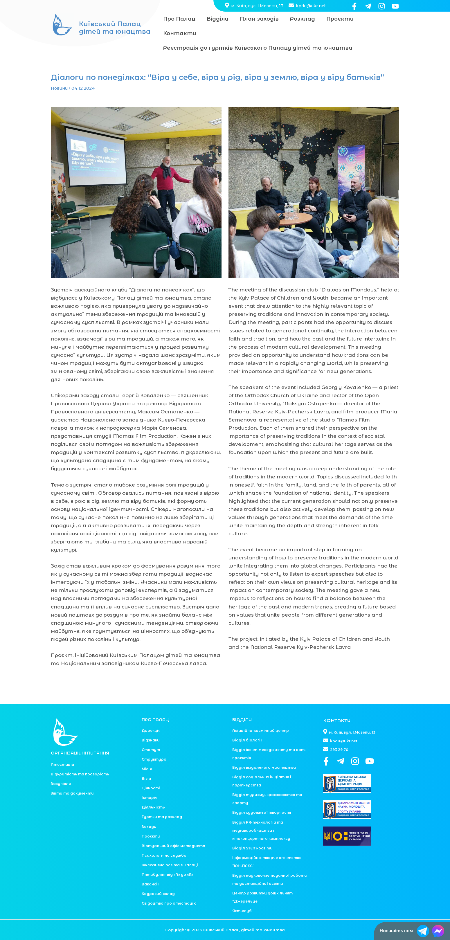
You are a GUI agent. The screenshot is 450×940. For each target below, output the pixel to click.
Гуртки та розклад (162, 802)
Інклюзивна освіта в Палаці (170, 850)
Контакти (376, 19)
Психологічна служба (164, 841)
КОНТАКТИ (338, 706)
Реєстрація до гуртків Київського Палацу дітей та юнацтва (257, 33)
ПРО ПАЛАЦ (155, 705)
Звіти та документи (72, 779)
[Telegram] (368, 6)
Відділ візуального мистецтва (264, 753)
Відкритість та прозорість (80, 759)
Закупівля (61, 769)
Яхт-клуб (242, 896)
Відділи (216, 19)
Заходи (149, 812)
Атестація (62, 750)
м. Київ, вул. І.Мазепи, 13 (254, 5)
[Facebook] (354, 6)
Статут (151, 735)
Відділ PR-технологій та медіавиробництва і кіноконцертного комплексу (261, 816)
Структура (154, 745)
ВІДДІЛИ (242, 705)
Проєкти (336, 19)
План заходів (256, 19)
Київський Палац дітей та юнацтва (115, 20)
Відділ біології (247, 725)
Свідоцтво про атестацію (169, 889)
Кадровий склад (158, 879)
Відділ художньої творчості (261, 798)
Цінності (151, 773)
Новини (59, 73)
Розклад (299, 19)
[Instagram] (382, 6)
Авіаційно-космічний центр (260, 716)
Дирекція (151, 716)
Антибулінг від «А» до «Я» (167, 860)
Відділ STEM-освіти (252, 833)
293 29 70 (335, 735)
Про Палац (179, 19)
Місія (147, 754)
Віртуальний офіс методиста (173, 831)
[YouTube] (395, 6)
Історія (149, 783)
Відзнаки (151, 725)
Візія (146, 764)
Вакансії (150, 869)
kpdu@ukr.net (306, 5)
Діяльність (153, 792)
